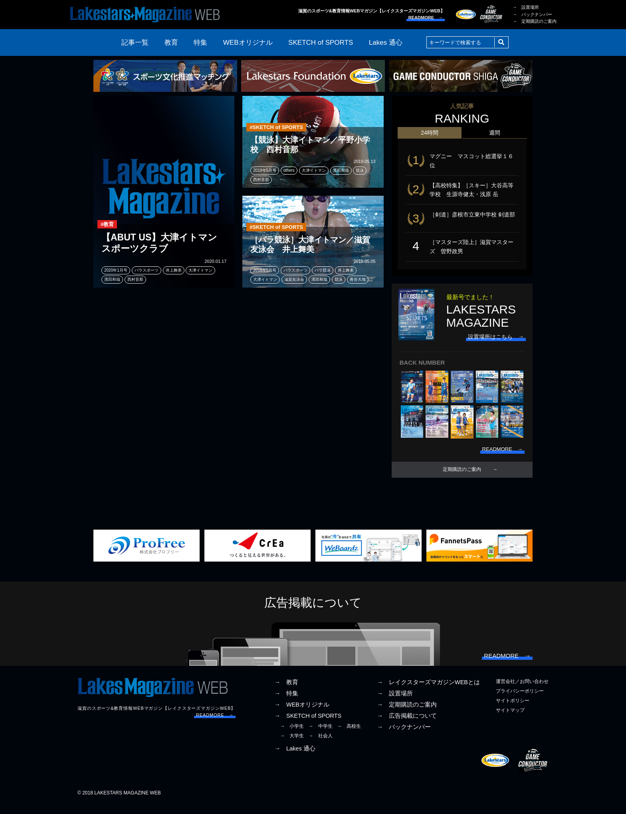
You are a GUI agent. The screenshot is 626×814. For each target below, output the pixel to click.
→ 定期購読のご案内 (535, 21)
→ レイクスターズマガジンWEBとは (428, 691)
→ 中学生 (321, 735)
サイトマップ (510, 719)
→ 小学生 (292, 735)
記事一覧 (135, 42)
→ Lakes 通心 (294, 757)
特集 (200, 42)
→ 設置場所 (526, 7)
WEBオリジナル (248, 42)
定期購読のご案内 (462, 476)
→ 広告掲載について (407, 725)
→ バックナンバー (532, 14)
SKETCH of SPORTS (320, 42)
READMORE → (425, 17)
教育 (171, 42)
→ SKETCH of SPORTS (307, 725)
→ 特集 (286, 702)
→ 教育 (286, 691)
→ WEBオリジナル (301, 713)
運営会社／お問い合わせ (522, 690)
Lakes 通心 (385, 42)
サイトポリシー (512, 709)
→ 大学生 (292, 745)
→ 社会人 (321, 745)
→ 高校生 (349, 735)
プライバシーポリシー (520, 700)
